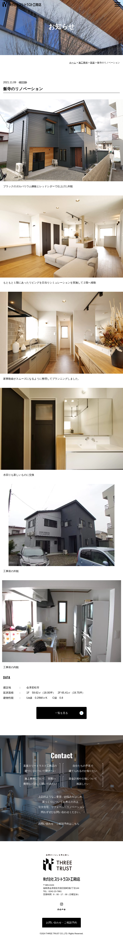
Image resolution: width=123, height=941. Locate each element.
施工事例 (83, 62)
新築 (92, 62)
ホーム (72, 62)
